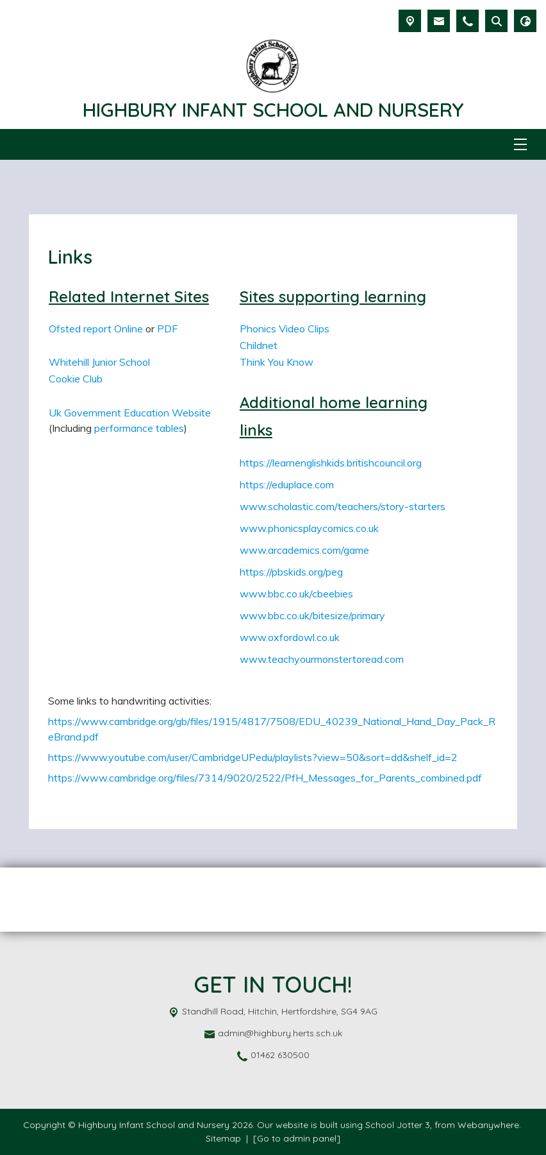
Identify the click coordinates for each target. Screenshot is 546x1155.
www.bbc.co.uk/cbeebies (296, 593)
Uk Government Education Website (130, 412)
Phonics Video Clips (284, 328)
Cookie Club (76, 378)
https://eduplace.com (287, 484)
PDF (167, 328)
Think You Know (276, 361)
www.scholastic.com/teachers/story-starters (342, 506)
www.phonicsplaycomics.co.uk (309, 528)
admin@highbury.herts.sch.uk (280, 1033)
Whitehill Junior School (99, 361)
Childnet (258, 345)
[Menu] (520, 144)
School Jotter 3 (397, 1125)
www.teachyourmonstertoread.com (322, 659)
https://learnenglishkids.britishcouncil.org (331, 462)
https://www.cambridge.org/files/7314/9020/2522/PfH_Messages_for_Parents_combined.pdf (265, 777)
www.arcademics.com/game (304, 549)
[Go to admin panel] (296, 1138)
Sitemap (223, 1138)
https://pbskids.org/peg (291, 571)
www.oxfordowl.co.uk (290, 637)
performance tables (139, 428)
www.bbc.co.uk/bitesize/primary (312, 615)
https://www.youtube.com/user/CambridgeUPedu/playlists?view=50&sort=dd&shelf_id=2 (253, 757)
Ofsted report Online (96, 328)
